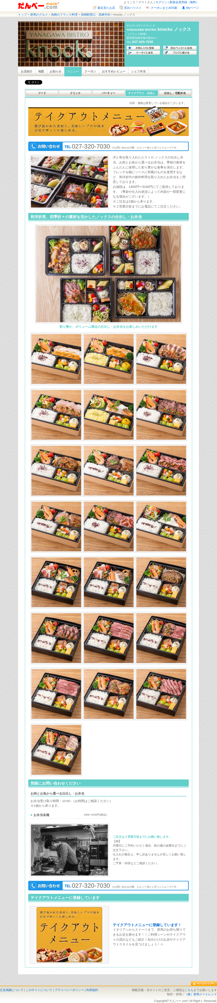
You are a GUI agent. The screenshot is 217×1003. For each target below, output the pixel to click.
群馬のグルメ (39, 14)
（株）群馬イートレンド (201, 994)
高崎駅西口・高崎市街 (95, 14)
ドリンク (75, 93)
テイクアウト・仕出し (141, 93)
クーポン (90, 71)
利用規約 (92, 990)
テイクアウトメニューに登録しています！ (147, 925)
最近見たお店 (106, 7)
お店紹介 (27, 71)
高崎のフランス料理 (64, 14)
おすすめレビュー (113, 71)
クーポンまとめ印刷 (164, 7)
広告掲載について (12, 990)
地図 (41, 71)
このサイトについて (39, 990)
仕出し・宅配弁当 (175, 93)
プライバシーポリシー (69, 990)
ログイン (161, 2)
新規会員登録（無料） (184, 2)
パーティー (108, 93)
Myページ (192, 7)
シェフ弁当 (138, 71)
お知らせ (55, 71)
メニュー (73, 71)
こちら (189, 990)
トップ (22, 14)
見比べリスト (133, 7)
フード (42, 93)
